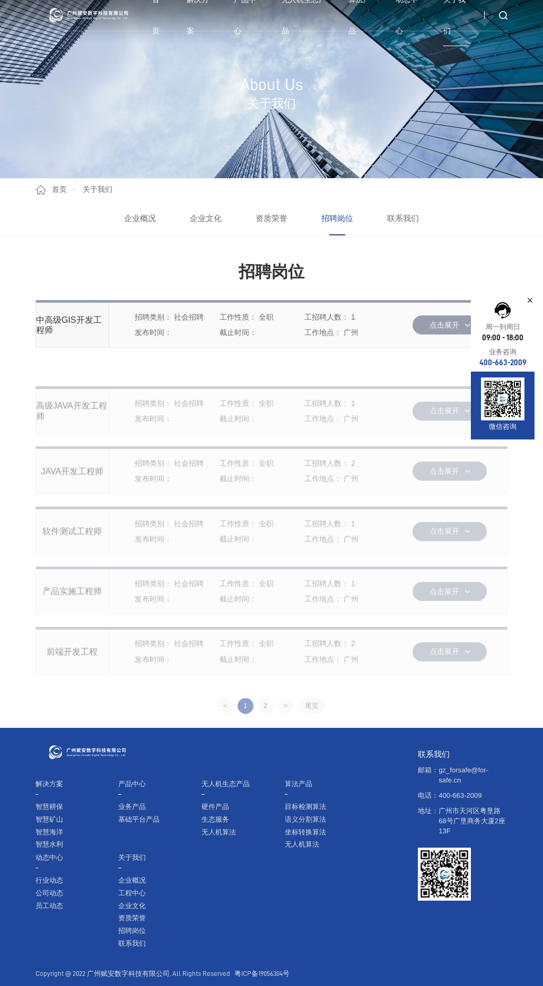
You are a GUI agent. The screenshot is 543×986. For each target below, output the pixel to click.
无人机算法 (219, 832)
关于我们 (97, 189)
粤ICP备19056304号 (262, 973)
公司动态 (49, 893)
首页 (59, 189)
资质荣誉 (271, 218)
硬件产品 (215, 806)
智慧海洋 (49, 832)
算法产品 (298, 783)
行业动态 (49, 880)
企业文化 (206, 218)
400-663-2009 (503, 362)
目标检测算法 (305, 806)
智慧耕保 (49, 806)
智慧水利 (49, 844)
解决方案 (49, 783)
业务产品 (132, 806)
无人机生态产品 (226, 783)
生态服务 (215, 819)
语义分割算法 (305, 819)
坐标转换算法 (305, 832)
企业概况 (140, 218)
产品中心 (132, 783)
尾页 (312, 730)
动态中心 (49, 857)
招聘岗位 (337, 218)
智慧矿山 (49, 819)
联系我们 (403, 218)
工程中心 (132, 893)
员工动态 (49, 905)
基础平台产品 (139, 819)
